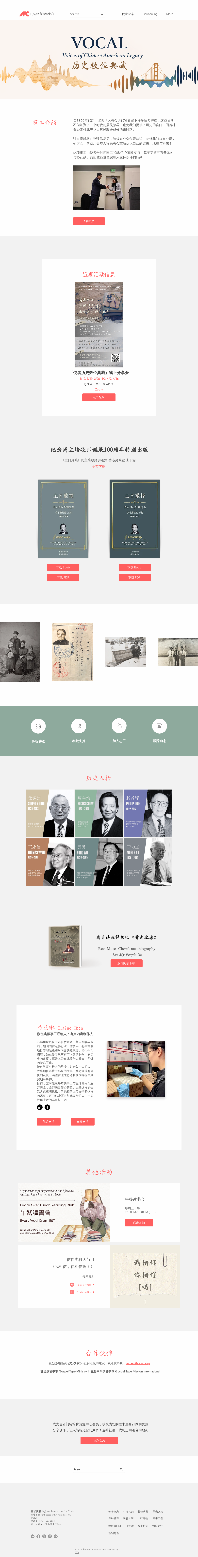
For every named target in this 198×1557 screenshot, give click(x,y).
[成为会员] (99, 1440)
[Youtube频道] (86, 1292)
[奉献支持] (83, 1122)
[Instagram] (44, 1536)
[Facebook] (47, 1107)
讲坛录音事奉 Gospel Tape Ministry (63, 1371)
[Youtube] (56, 1536)
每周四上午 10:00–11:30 (99, 384)
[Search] (81, 14)
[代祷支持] (49, 1122)
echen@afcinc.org (138, 1363)
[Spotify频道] (86, 1284)
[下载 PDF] (63, 577)
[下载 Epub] (63, 567)
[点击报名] (99, 397)
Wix (77, 1552)
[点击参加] (139, 1222)
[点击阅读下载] (127, 963)
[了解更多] (89, 221)
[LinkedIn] (40, 1107)
